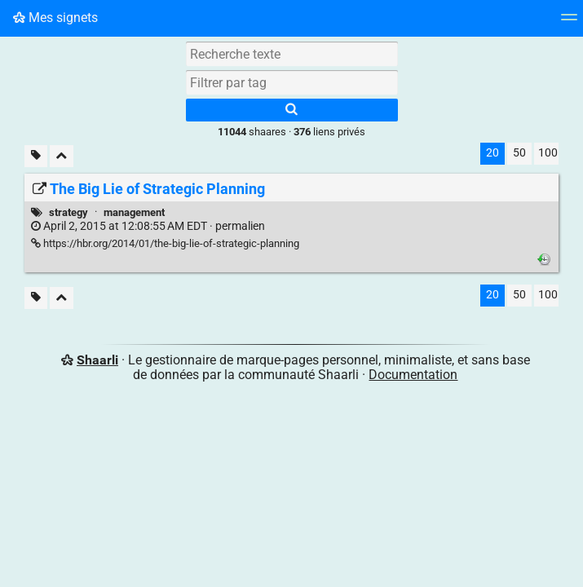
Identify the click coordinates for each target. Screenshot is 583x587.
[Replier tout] (61, 156)
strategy (68, 212)
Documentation (413, 374)
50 (519, 153)
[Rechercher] (292, 110)
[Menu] (569, 22)
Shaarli (97, 360)
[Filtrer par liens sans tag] (35, 156)
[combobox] (292, 82)
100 (548, 153)
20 (492, 153)
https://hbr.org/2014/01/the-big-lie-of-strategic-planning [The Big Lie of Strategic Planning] (165, 243)
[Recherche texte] (292, 54)
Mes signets (55, 17)
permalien (148, 226)
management (134, 212)
